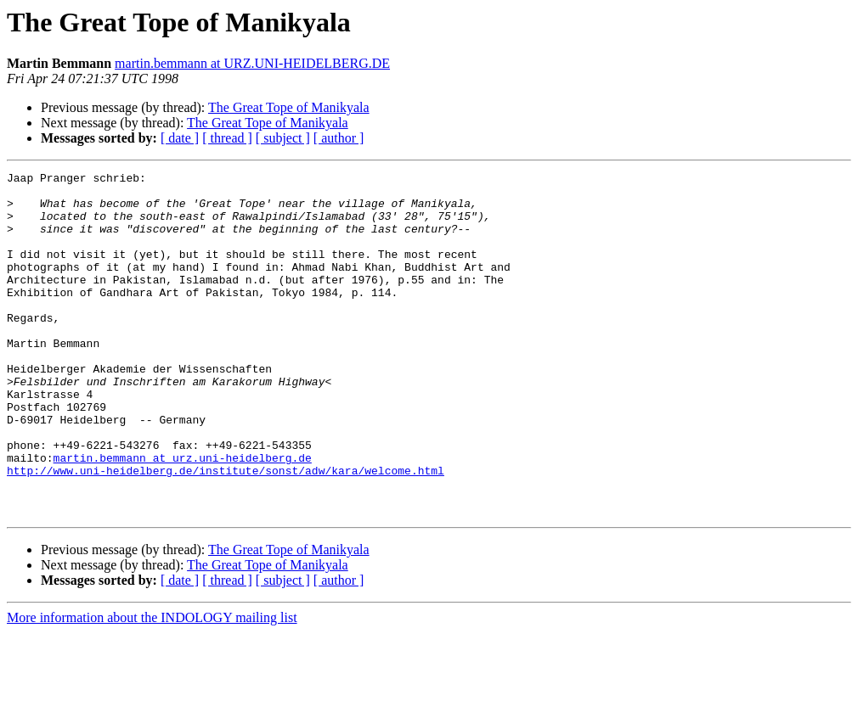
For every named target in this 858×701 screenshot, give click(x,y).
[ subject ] (283, 138)
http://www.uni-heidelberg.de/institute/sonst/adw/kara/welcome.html (225, 531)
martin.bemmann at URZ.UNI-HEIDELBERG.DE (252, 63)
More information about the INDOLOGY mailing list (152, 686)
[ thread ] (227, 138)
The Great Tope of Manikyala (289, 107)
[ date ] (180, 138)
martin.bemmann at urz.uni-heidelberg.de (183, 516)
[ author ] (338, 138)
